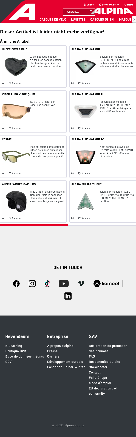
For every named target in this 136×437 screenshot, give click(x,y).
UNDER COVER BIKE (14, 49)
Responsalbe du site (104, 362)
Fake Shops (98, 378)
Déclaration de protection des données (108, 348)
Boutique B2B (15, 351)
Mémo (128, 4)
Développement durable (65, 362)
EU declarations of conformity (103, 391)
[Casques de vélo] (53, 19)
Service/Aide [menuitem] (107, 4)
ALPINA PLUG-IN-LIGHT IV (87, 139)
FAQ (92, 356)
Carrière (53, 356)
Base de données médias (24, 356)
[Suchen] (91, 12)
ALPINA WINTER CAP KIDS (19, 184)
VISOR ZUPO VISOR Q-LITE (19, 94)
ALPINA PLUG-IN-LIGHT (85, 49)
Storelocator (98, 367)
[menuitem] (128, 4)
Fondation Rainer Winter (66, 367)
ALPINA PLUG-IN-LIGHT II (87, 94)
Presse (52, 351)
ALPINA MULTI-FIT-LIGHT (86, 184)
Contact (95, 372)
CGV (8, 362)
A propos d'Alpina (60, 346)
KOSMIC (7, 139)
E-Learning (13, 346)
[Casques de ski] (102, 19)
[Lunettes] (78, 19)
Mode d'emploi (100, 383)
